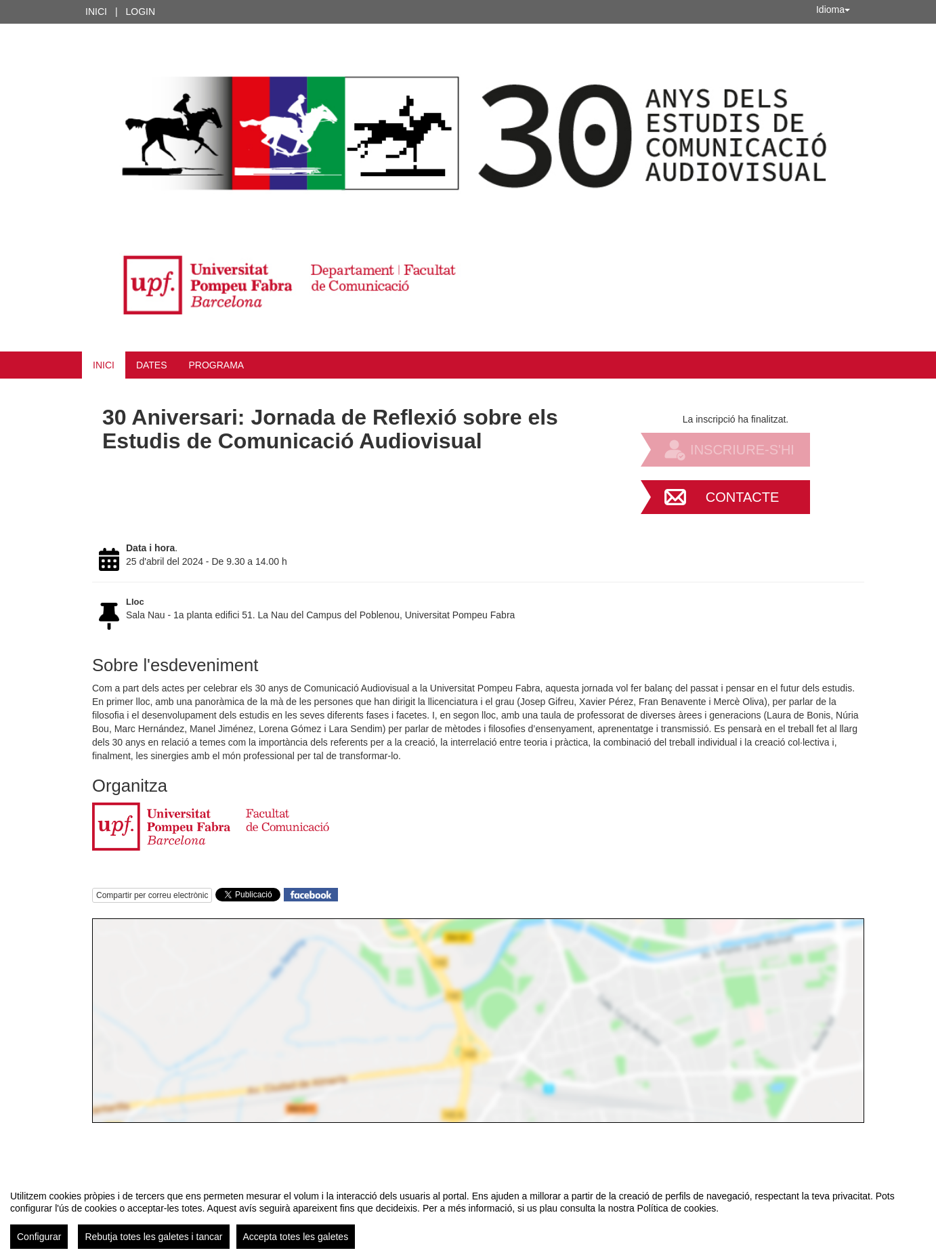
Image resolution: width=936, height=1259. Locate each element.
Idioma (833, 9)
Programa (216, 365)
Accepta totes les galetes (296, 1236)
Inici (96, 11)
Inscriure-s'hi (742, 449)
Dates (151, 365)
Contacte (743, 497)
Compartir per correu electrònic (152, 895)
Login (141, 11)
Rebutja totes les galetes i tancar (153, 1236)
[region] (468, 1214)
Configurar (39, 1236)
